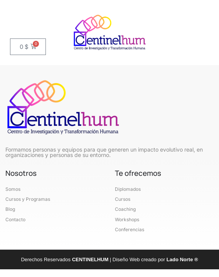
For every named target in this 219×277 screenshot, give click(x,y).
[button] (29, 18)
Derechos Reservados (65, 259)
